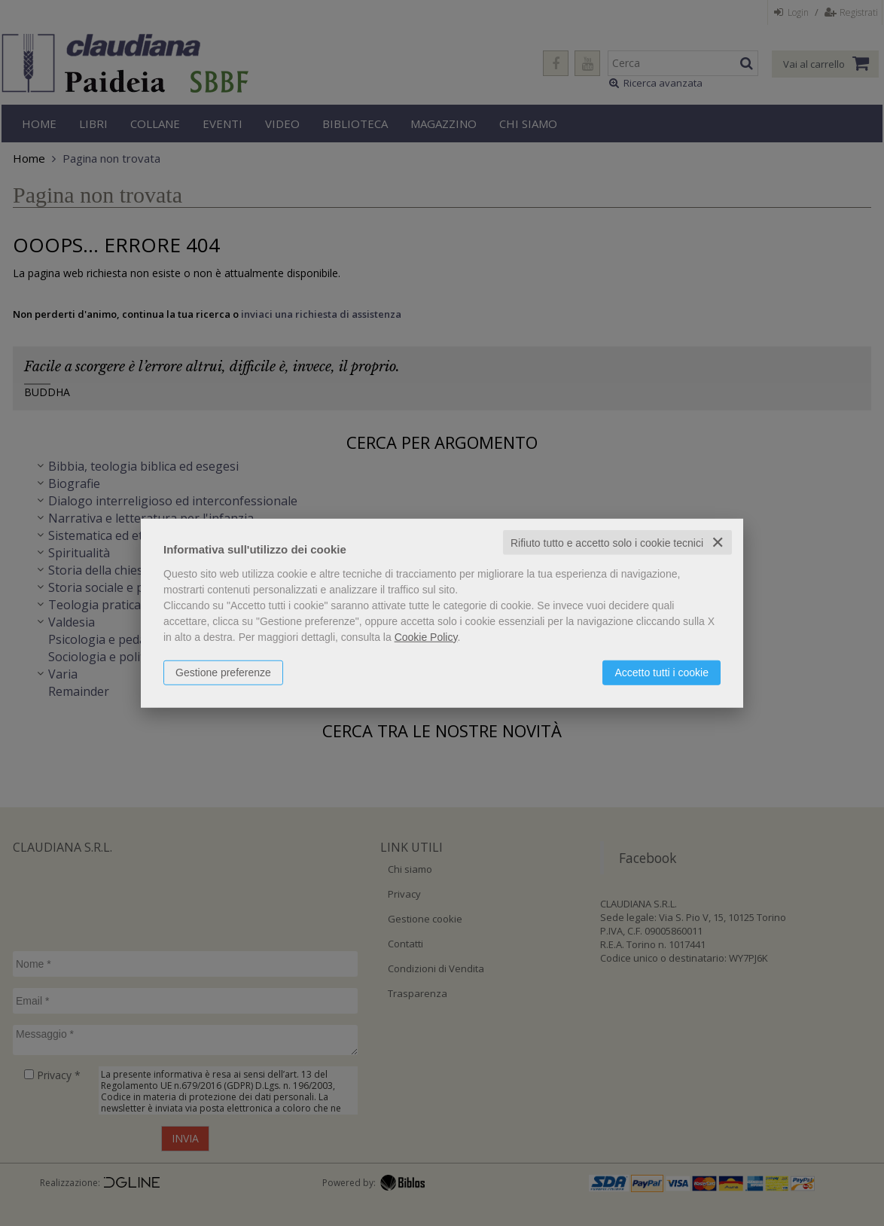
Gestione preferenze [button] (223, 672)
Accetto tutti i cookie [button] (661, 672)
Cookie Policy (426, 636)
